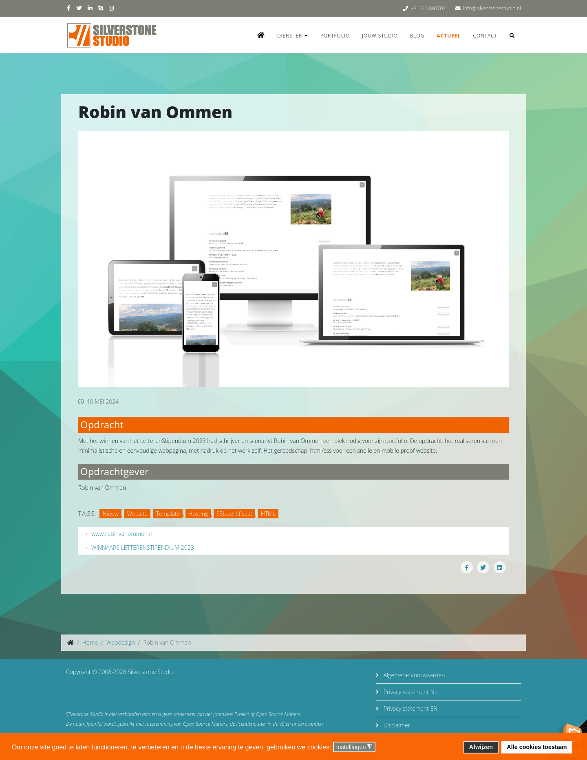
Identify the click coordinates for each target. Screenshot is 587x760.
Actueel (449, 35)
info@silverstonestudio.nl (492, 8)
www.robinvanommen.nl (122, 534)
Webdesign (120, 642)
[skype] (100, 8)
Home (90, 642)
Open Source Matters (278, 714)
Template (168, 514)
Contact (485, 35)
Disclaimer (396, 725)
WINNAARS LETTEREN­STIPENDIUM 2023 (142, 547)
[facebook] (69, 8)
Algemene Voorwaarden (413, 675)
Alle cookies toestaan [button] (537, 747)
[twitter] (79, 8)
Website (137, 514)
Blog (417, 35)
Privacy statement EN (409, 708)
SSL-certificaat (234, 514)
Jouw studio (380, 35)
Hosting (198, 514)
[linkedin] (90, 8)
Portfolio (335, 35)
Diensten (290, 35)
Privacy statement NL (409, 692)
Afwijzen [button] (481, 747)
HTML (268, 514)
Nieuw (110, 514)
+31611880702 (428, 8)
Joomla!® (223, 714)
